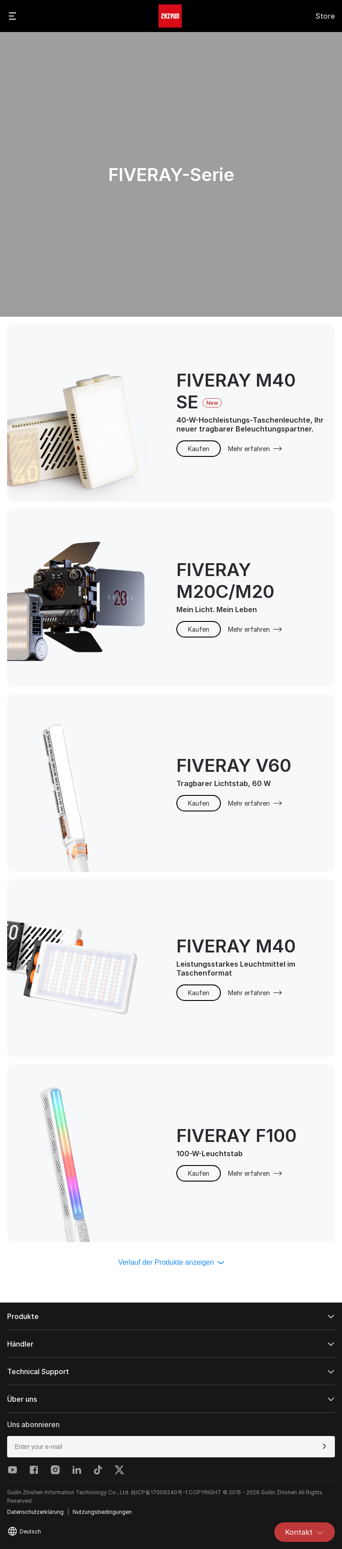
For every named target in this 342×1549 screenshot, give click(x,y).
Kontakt (304, 1532)
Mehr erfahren (255, 448)
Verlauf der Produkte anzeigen (171, 1262)
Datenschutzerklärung (35, 1512)
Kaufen (198, 448)
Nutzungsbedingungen (102, 1512)
